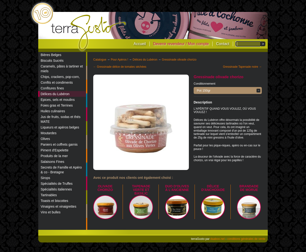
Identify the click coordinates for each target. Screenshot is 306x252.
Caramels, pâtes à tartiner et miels (62, 68)
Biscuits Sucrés (52, 60)
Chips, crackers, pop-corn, (60, 77)
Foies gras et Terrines (57, 105)
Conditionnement (204, 83)
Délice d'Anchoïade (213, 188)
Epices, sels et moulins (58, 100)
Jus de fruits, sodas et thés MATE (61, 119)
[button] (228, 90)
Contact (222, 44)
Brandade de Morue (248, 188)
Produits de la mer (54, 156)
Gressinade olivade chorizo (179, 59)
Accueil (139, 44)
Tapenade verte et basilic (141, 189)
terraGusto (88, 33)
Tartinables (49, 195)
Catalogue (99, 59)
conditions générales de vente (246, 239)
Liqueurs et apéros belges (60, 127)
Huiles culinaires (53, 111)
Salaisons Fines (52, 162)
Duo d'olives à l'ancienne (177, 188)
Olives (45, 139)
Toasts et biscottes (54, 201)
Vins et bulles (50, 212)
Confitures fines (52, 88)
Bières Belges (51, 55)
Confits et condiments (57, 82)
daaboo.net (217, 239)
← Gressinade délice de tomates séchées (119, 66)
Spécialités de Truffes (57, 183)
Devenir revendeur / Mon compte (181, 44)
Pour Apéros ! (119, 59)
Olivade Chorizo (105, 188)
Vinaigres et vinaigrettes (58, 206)
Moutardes (48, 133)
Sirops (45, 178)
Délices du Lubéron (55, 94)
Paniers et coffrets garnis (59, 144)
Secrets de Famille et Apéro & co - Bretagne (61, 169)
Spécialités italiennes (56, 189)
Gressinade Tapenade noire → (242, 66)
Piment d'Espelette (54, 150)
